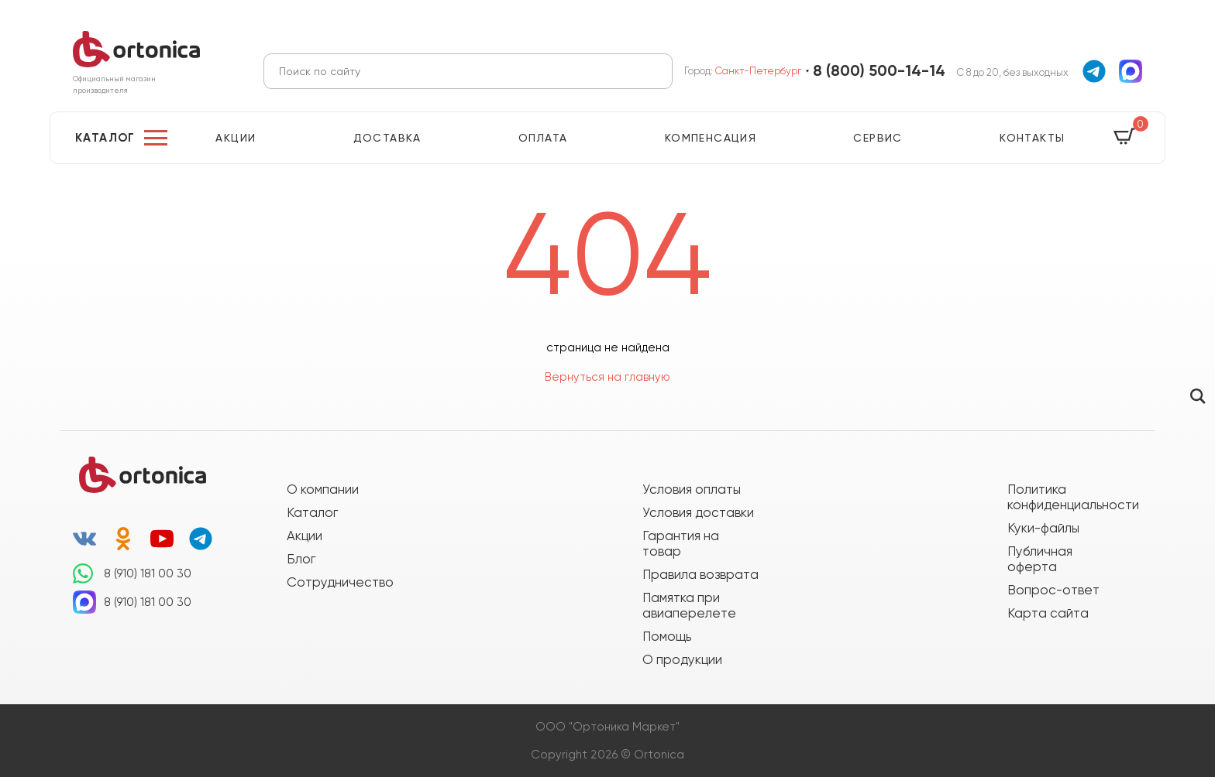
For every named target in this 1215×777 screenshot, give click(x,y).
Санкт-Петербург (758, 71)
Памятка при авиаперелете (689, 605)
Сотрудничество (340, 582)
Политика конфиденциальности (1065, 496)
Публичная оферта (1039, 558)
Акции (235, 138)
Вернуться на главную (607, 377)
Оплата (542, 138)
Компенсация (710, 138)
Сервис (877, 138)
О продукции (682, 659)
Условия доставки (698, 512)
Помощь (666, 636)
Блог (301, 558)
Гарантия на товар (680, 543)
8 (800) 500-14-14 (879, 71)
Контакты (1032, 138)
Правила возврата (700, 574)
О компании (323, 489)
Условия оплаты (691, 489)
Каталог (105, 138)
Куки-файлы (1043, 528)
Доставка (387, 138)
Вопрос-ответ (1053, 589)
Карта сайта (1048, 613)
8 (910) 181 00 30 (147, 573)
